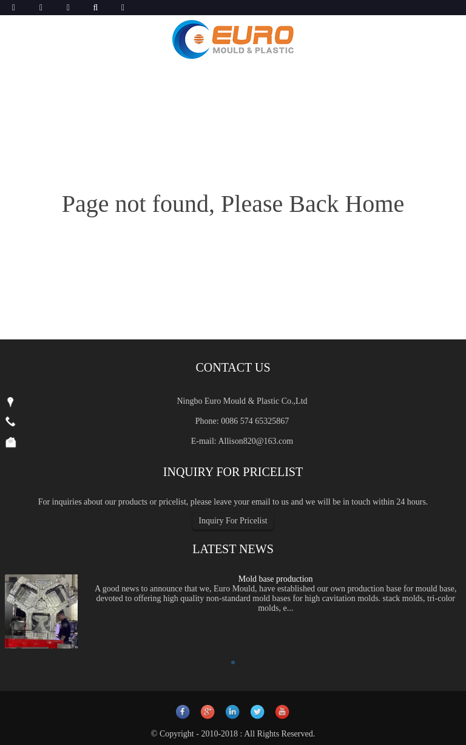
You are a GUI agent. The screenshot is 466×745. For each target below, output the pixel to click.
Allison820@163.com (255, 441)
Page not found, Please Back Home (233, 203)
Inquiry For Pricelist (233, 520)
